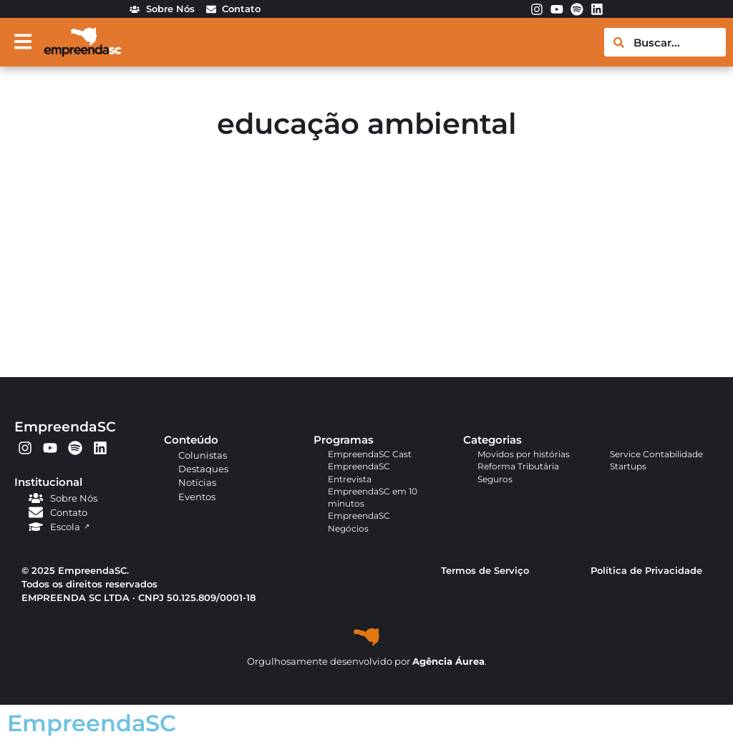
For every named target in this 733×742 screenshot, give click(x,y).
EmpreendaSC (65, 426)
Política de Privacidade (646, 570)
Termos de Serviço (485, 570)
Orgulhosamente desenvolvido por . (367, 661)
